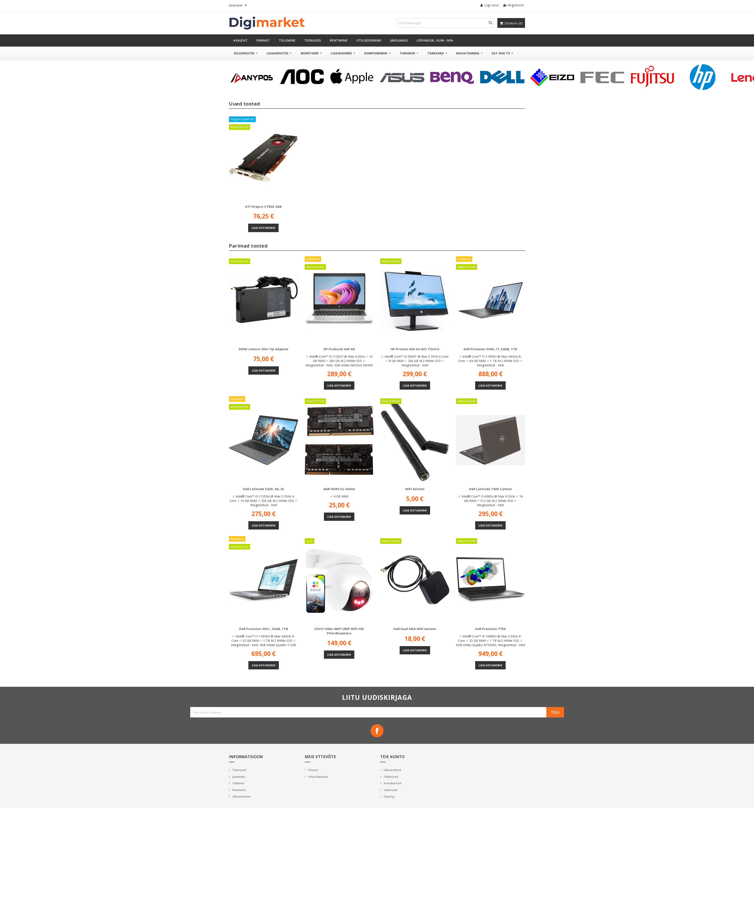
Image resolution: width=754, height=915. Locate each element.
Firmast (313, 770)
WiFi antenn (414, 489)
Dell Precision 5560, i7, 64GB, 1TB (490, 349)
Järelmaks (239, 777)
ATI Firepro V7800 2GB (263, 206)
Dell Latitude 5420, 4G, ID (263, 489)
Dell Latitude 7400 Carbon (490, 489)
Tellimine (238, 783)
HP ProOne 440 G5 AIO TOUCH (414, 349)
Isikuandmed (392, 770)
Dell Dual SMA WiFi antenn (415, 629)
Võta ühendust (318, 777)
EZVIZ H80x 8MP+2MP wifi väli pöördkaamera (339, 631)
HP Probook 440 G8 (339, 349)
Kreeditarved (392, 783)
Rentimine (239, 790)
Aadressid (390, 790)
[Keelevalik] (238, 5)
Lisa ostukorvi (263, 228)
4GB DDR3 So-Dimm (339, 489)
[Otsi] (445, 23)
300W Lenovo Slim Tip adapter (263, 349)
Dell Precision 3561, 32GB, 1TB (263, 629)
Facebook (377, 730)
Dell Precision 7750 (490, 629)
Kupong (388, 796)
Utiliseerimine (241, 796)
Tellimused (390, 777)
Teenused (239, 770)
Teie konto (392, 756)
